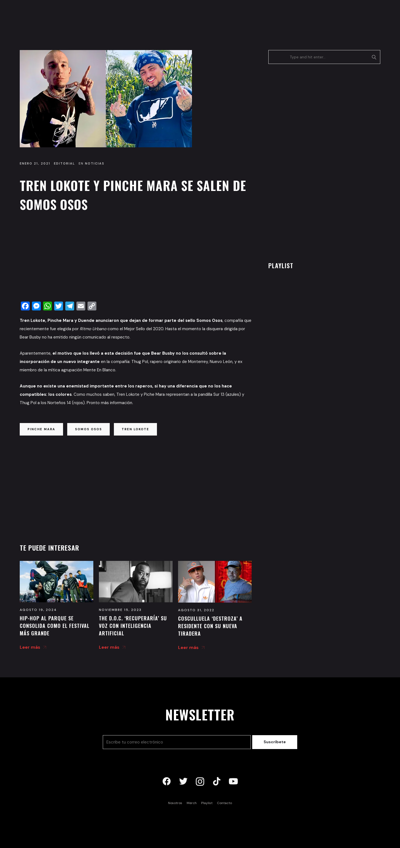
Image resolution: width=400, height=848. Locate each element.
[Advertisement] (136, 258)
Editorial (64, 163)
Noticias (94, 163)
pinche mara (41, 429)
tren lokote (135, 429)
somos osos (88, 429)
